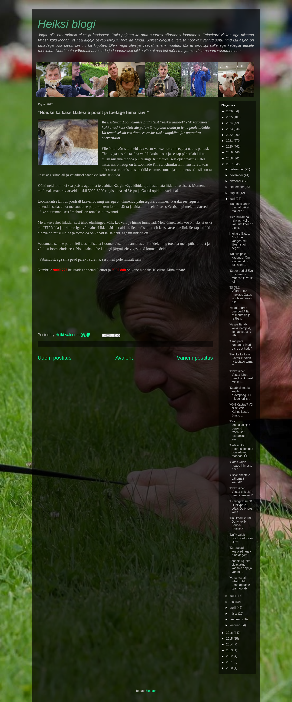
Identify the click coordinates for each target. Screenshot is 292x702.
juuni (233, 595)
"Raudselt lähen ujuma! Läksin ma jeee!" (239, 207)
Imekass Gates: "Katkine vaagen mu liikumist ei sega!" (239, 241)
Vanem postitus (195, 358)
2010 (230, 668)
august (234, 192)
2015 (230, 638)
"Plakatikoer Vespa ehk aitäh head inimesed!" (241, 492)
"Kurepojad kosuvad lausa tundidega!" (240, 551)
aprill (233, 607)
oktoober (236, 181)
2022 (230, 134)
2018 (230, 158)
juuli (233, 198)
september (237, 186)
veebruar (236, 619)
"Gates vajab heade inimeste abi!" (240, 465)
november (237, 175)
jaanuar (235, 625)
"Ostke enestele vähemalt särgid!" (239, 478)
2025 (230, 117)
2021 (230, 140)
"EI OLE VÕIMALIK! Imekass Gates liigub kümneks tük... (240, 295)
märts (234, 613)
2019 (230, 152)
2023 (230, 129)
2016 (230, 632)
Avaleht (124, 358)
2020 (230, 146)
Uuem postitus (54, 358)
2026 (230, 111)
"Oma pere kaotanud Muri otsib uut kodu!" (240, 345)
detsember (237, 169)
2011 (230, 662)
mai (232, 601)
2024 (230, 123)
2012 (230, 656)
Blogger (150, 690)
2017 (230, 164)
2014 (230, 644)
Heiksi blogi (67, 24)
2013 (230, 650)
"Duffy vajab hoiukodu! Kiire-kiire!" (241, 538)
